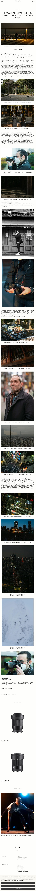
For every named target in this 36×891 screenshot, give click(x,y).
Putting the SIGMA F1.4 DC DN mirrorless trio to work (16, 835)
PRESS (19, 856)
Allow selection (18, 888)
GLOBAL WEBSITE (21, 858)
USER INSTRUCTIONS (21, 870)
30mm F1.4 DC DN (5, 780)
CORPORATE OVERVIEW (22, 857)
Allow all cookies (18, 883)
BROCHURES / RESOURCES (23, 871)
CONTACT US (20, 869)
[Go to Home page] (18, 1)
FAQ (18, 864)
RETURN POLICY (21, 866)
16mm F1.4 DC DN (5, 740)
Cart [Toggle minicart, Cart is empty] (33, 1)
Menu (2, 1)
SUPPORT (19, 865)
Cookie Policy (18, 879)
